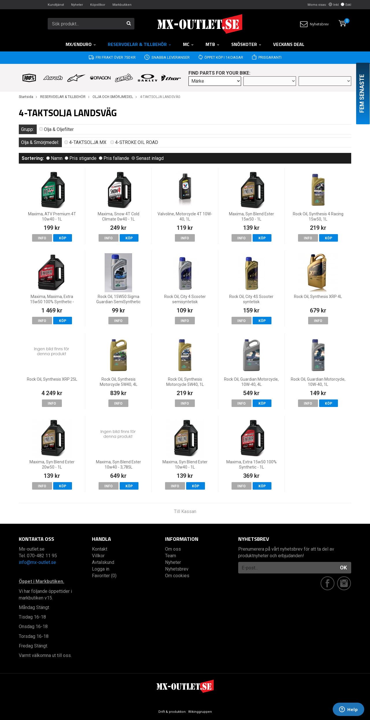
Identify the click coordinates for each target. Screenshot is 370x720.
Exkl (346, 5)
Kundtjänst (56, 5)
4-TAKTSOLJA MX (85, 142)
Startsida (26, 97)
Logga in (100, 569)
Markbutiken (122, 5)
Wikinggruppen (200, 712)
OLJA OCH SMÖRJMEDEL (112, 97)
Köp (62, 238)
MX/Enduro (81, 44)
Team (170, 555)
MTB (213, 44)
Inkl (334, 5)
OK (343, 567)
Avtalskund (103, 562)
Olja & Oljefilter (56, 129)
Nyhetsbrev (314, 24)
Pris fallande (114, 158)
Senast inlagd (148, 158)
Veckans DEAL (288, 44)
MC (188, 44)
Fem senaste (361, 93)
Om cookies (177, 575)
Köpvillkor (97, 5)
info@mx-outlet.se (37, 562)
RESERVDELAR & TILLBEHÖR (139, 44)
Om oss (173, 549)
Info (42, 238)
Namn (54, 158)
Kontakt (99, 549)
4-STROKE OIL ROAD (134, 142)
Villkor (98, 555)
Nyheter (77, 5)
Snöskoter (246, 44)
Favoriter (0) (104, 575)
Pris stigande (81, 158)
